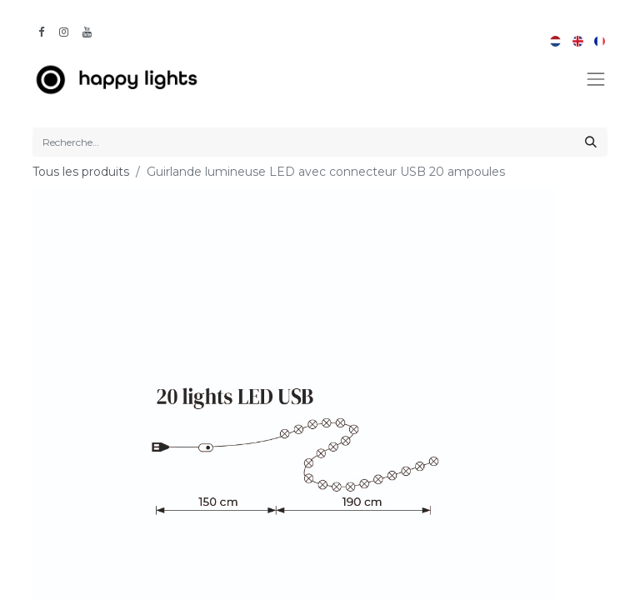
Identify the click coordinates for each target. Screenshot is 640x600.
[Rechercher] (591, 142)
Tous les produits (80, 171)
